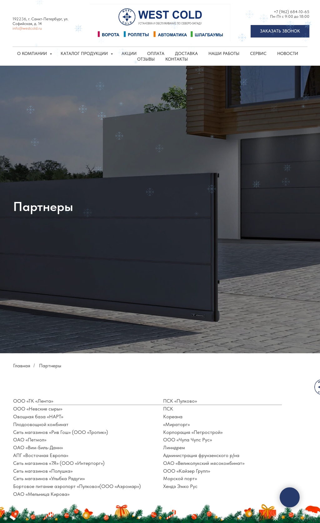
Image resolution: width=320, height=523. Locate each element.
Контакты (176, 59)
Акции (129, 53)
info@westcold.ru (27, 28)
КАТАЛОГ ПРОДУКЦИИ (85, 53)
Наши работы (223, 53)
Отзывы (146, 59)
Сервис (258, 53)
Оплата (155, 53)
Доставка (186, 53)
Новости (287, 53)
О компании (32, 53)
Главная (21, 366)
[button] (280, 31)
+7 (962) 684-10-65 (291, 11)
